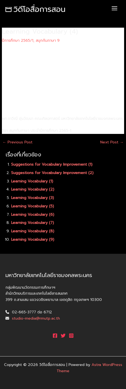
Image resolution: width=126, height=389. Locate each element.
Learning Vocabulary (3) (32, 198)
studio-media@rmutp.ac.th (36, 318)
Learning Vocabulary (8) (32, 231)
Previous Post (17, 142)
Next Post (112, 142)
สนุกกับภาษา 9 (48, 40)
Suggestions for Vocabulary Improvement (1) (51, 164)
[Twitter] (63, 335)
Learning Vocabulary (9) (32, 239)
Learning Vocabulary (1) (32, 181)
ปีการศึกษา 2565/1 (17, 40)
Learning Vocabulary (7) (32, 223)
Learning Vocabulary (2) (32, 189)
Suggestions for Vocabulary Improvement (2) (52, 173)
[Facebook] (55, 335)
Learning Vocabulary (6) (32, 214)
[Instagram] (71, 335)
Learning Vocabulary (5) (32, 206)
